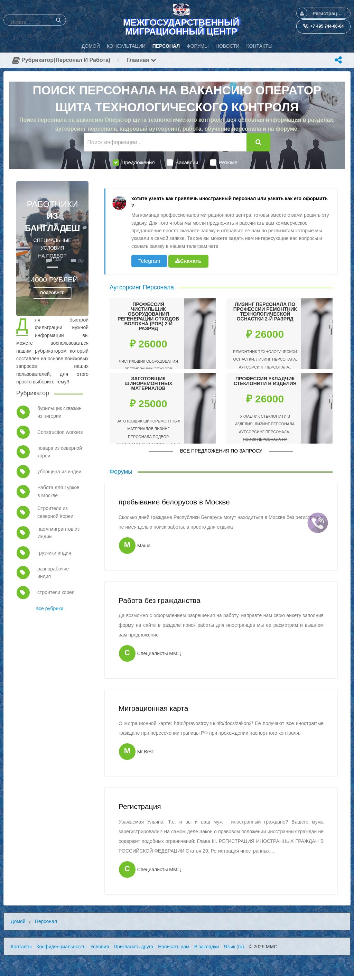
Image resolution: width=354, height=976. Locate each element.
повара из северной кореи (59, 451)
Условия (99, 946)
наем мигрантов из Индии (58, 532)
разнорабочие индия (53, 572)
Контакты (21, 946)
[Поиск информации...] (165, 142)
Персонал (46, 921)
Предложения (134, 162)
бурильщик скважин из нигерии (59, 412)
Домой (18, 921)
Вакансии (182, 162)
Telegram (149, 261)
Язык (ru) (234, 946)
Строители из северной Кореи (55, 512)
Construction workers (60, 432)
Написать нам (173, 946)
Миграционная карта (153, 708)
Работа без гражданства (160, 600)
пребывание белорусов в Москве (174, 502)
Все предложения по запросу (221, 451)
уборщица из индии (59, 471)
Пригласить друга (133, 946)
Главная (141, 60)
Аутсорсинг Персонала (142, 287)
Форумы (121, 471)
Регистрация (140, 806)
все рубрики (49, 608)
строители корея (55, 592)
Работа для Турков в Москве (58, 491)
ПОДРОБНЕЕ (52, 293)
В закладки (206, 946)
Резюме (223, 162)
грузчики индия (54, 553)
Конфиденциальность (60, 946)
